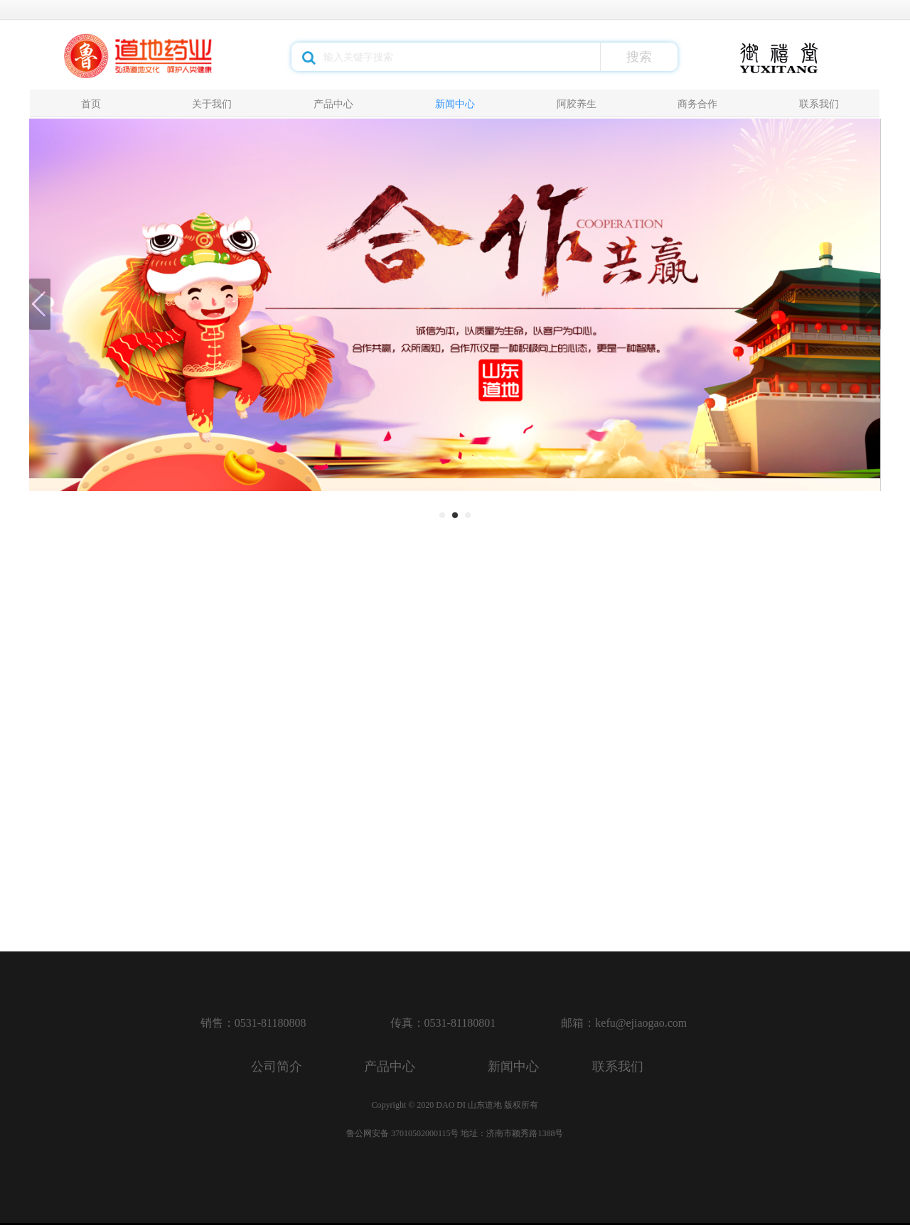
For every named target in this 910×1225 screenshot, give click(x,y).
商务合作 (697, 103)
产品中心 (333, 103)
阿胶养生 (576, 103)
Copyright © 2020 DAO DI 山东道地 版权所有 (455, 1105)
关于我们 (212, 103)
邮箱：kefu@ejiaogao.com (624, 1023)
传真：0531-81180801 (443, 1023)
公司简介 (276, 1066)
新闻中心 (455, 103)
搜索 (639, 57)
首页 (91, 103)
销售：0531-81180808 (253, 1023)
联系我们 (819, 103)
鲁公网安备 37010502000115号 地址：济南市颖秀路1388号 (455, 1133)
